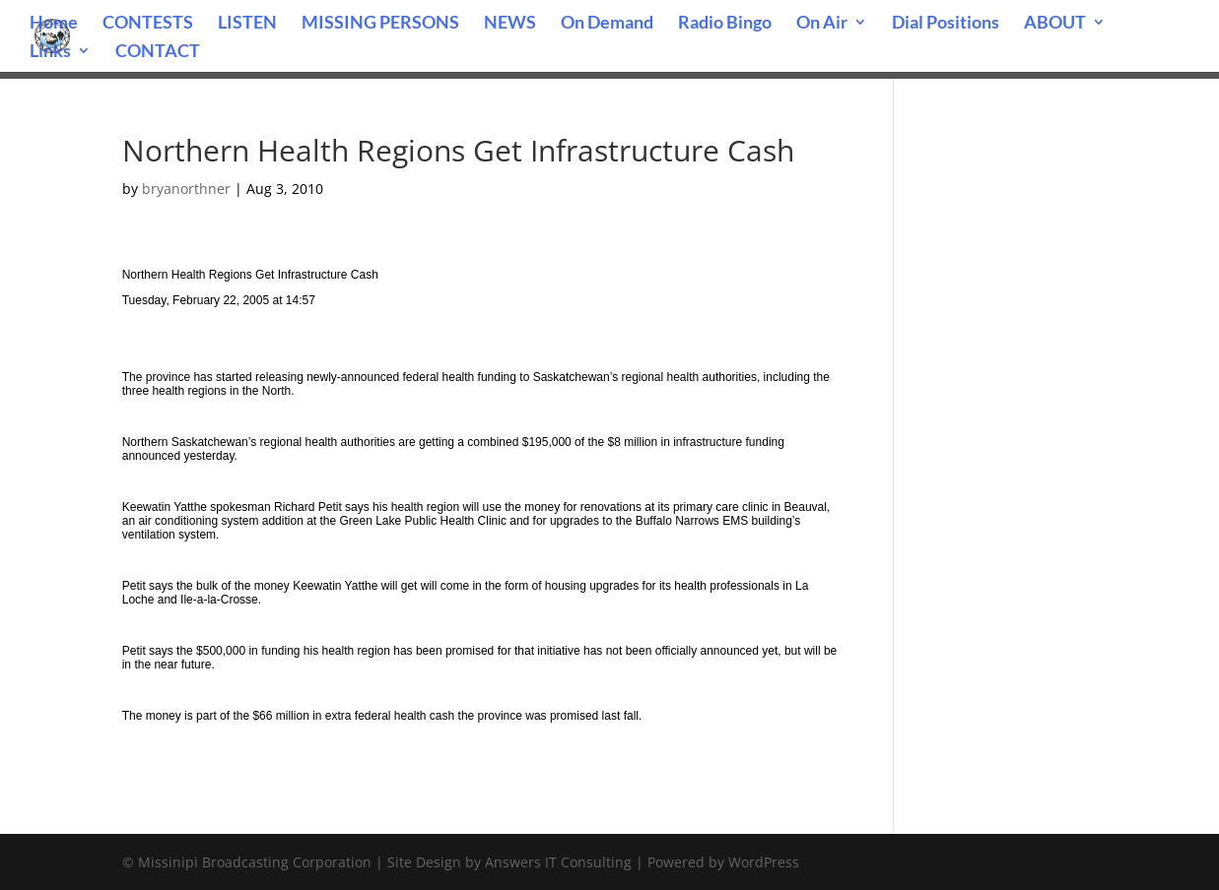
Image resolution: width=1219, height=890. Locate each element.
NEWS (510, 23)
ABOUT (1055, 23)
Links (50, 52)
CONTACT (157, 52)
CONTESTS (147, 23)
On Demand (607, 23)
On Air (821, 23)
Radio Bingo (725, 23)
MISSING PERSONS (380, 23)
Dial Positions (945, 23)
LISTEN (247, 23)
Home (54, 23)
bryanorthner (186, 188)
